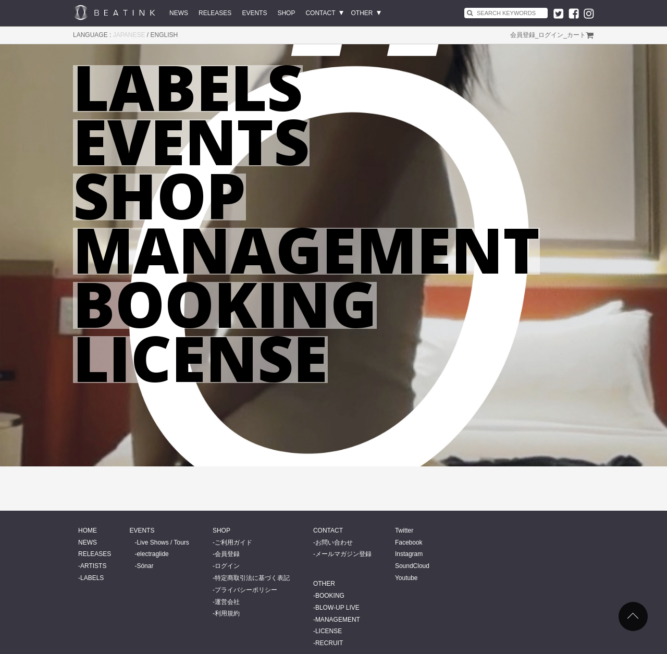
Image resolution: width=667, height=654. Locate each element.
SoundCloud (412, 566)
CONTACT (320, 13)
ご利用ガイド (233, 542)
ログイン (550, 35)
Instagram (409, 554)
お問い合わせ (334, 542)
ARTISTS (93, 566)
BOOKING (329, 595)
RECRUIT (329, 643)
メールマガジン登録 (343, 554)
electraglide (152, 554)
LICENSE (328, 631)
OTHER (362, 13)
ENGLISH (164, 35)
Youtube (406, 578)
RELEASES (215, 13)
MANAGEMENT (337, 619)
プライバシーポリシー (246, 590)
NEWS (178, 13)
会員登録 (522, 35)
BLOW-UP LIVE (337, 607)
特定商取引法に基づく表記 (252, 578)
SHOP (286, 13)
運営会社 (227, 602)
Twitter (404, 530)
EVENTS (254, 13)
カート (576, 35)
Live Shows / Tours (163, 542)
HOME (87, 530)
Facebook (409, 542)
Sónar (145, 566)
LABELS (92, 578)
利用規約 (227, 613)
